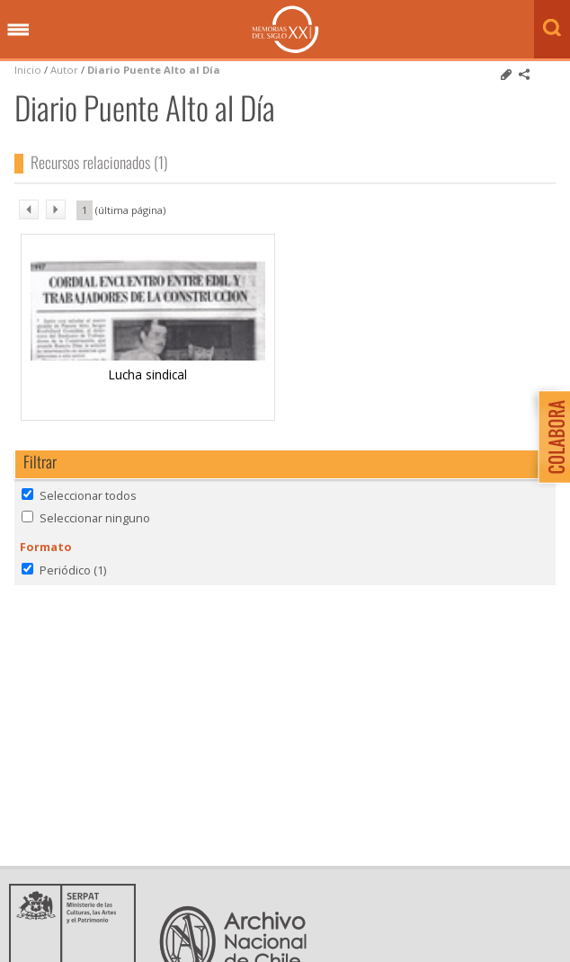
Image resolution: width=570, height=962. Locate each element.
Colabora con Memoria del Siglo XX (550, 436)
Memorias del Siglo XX (285, 29)
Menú (18, 30)
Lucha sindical (148, 374)
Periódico (73, 570)
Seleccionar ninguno (95, 518)
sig (56, 209)
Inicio (27, 69)
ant (29, 209)
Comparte (524, 75)
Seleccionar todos (88, 495)
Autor (64, 69)
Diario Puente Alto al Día (153, 69)
